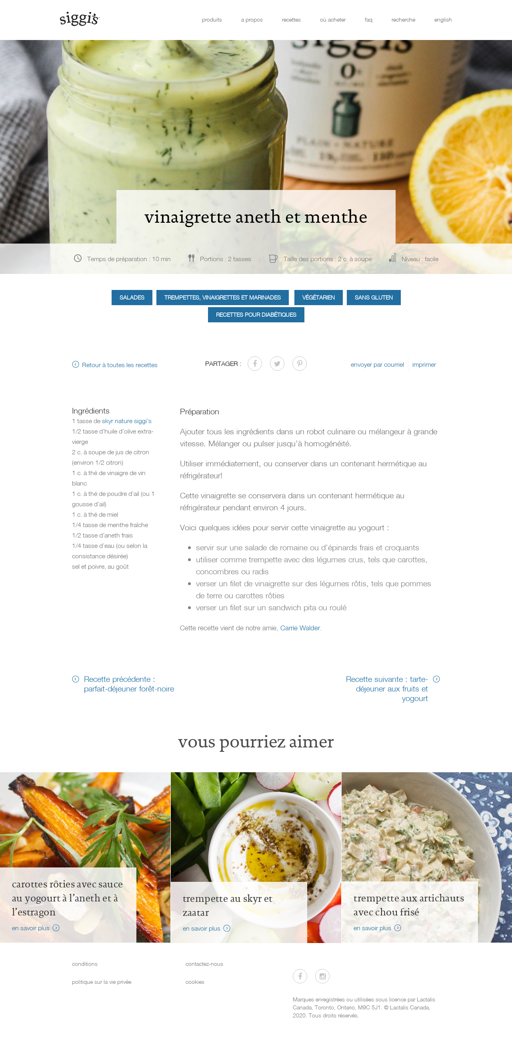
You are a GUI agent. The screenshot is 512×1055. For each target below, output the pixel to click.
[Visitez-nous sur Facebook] (300, 976)
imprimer (424, 364)
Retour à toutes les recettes (120, 365)
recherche (403, 19)
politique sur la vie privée (101, 981)
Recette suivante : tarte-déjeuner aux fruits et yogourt (387, 688)
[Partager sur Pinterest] (299, 363)
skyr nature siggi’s (127, 421)
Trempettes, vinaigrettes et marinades (222, 297)
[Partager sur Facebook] (255, 363)
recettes (291, 19)
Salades (132, 297)
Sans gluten (374, 297)
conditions (85, 963)
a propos (252, 19)
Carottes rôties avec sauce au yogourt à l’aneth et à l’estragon (67, 898)
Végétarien (318, 297)
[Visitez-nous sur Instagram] (322, 976)
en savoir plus (31, 928)
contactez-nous (204, 963)
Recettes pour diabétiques (256, 314)
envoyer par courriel (377, 364)
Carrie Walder (300, 627)
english (443, 19)
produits (212, 19)
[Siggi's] (79, 18)
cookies (195, 981)
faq (368, 19)
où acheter (333, 19)
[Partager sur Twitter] (277, 363)
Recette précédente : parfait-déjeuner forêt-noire (129, 683)
